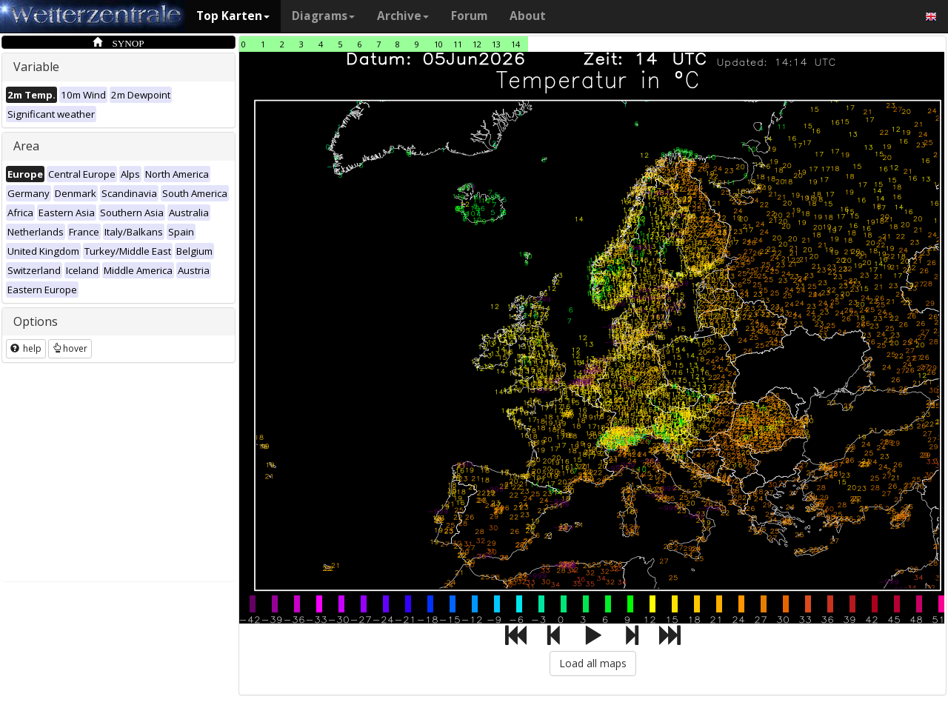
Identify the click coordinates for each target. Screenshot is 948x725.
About (528, 16)
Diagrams (323, 16)
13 (496, 44)
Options (35, 321)
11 (457, 44)
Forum (469, 16)
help (25, 348)
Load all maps (593, 663)
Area (26, 146)
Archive (403, 16)
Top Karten (233, 16)
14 (515, 44)
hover (70, 348)
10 (438, 44)
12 (477, 44)
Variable (36, 67)
